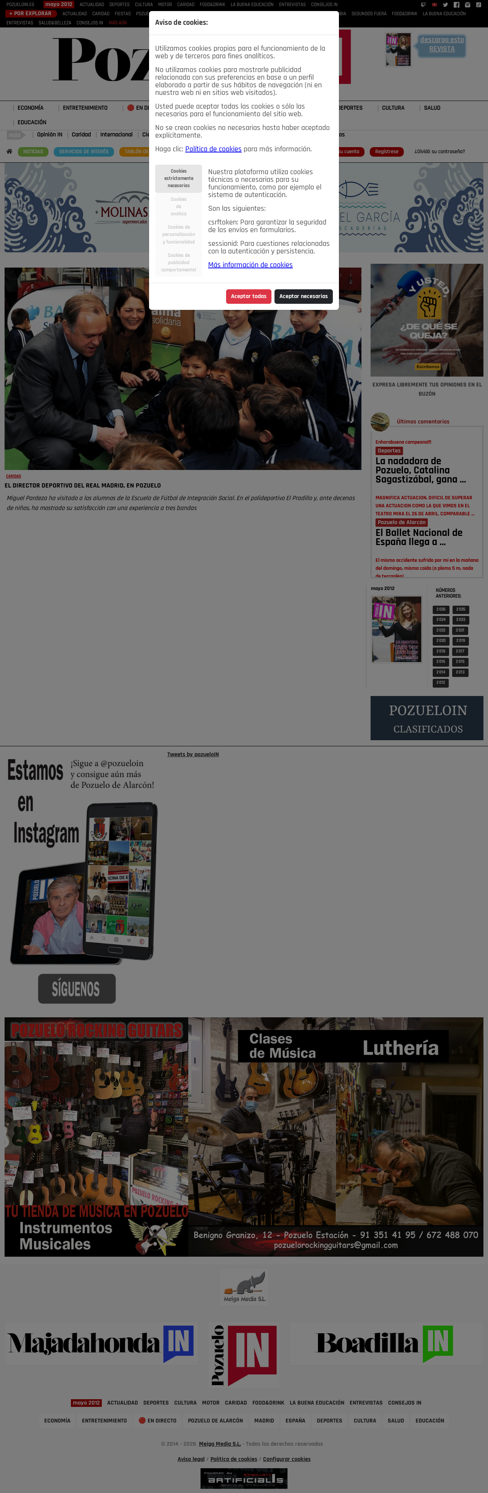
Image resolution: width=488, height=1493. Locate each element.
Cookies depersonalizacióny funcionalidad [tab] (178, 234)
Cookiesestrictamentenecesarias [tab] (178, 178)
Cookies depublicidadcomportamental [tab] (178, 263)
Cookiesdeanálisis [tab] (179, 206)
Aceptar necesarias (303, 296)
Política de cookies (213, 149)
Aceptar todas (248, 296)
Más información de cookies (250, 265)
